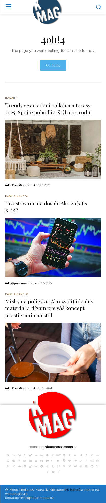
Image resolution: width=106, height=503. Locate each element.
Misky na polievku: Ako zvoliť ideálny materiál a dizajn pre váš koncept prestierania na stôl (49, 308)
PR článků (72, 490)
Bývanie (11, 98)
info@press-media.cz (21, 283)
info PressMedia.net (20, 185)
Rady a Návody (17, 196)
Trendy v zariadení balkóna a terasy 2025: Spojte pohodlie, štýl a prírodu (48, 108)
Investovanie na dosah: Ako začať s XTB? (46, 207)
